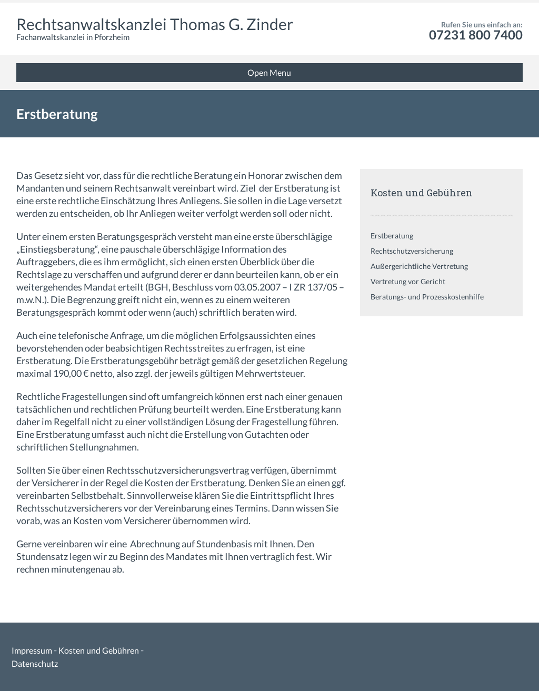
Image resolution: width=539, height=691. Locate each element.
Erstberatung (392, 235)
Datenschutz (35, 663)
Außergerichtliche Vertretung (419, 266)
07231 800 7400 (476, 34)
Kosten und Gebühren (98, 650)
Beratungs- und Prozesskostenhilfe (427, 296)
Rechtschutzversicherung (412, 250)
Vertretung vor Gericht (408, 281)
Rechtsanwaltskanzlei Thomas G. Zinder (154, 23)
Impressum (32, 650)
